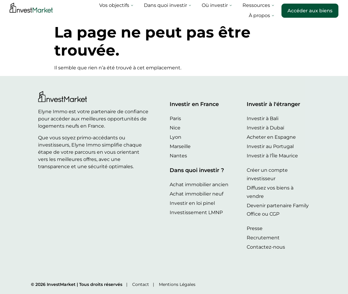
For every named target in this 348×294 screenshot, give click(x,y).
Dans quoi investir (131, 10)
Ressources (222, 10)
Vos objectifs (80, 10)
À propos (261, 10)
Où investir (181, 10)
